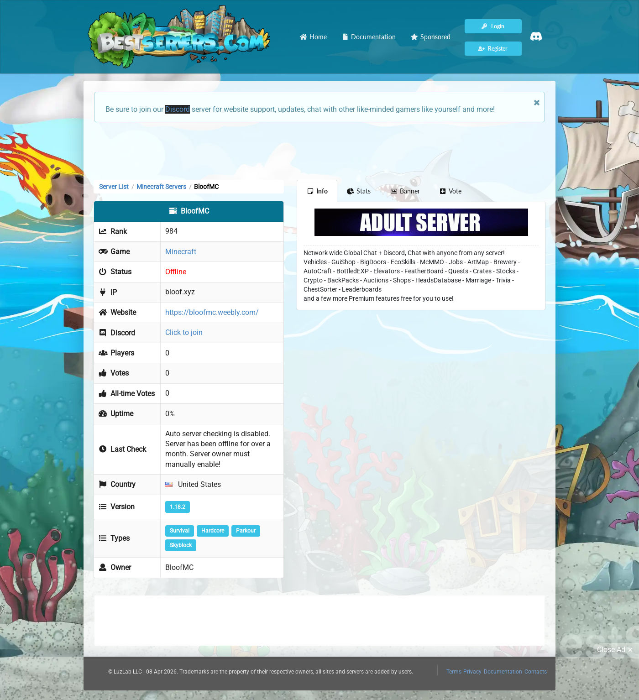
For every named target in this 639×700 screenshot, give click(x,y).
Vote (450, 191)
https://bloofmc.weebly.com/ (212, 312)
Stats (359, 191)
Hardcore (212, 531)
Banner (405, 191)
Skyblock (181, 545)
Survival (179, 531)
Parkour (246, 531)
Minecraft (180, 251)
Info (317, 191)
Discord (177, 109)
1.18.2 (177, 507)
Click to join (184, 332)
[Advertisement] (319, 150)
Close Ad (616, 650)
